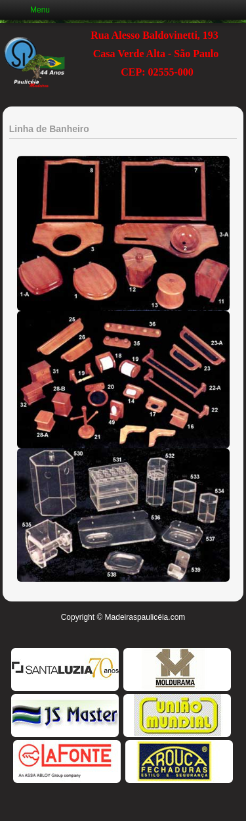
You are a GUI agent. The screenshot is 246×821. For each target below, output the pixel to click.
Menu (40, 9)
